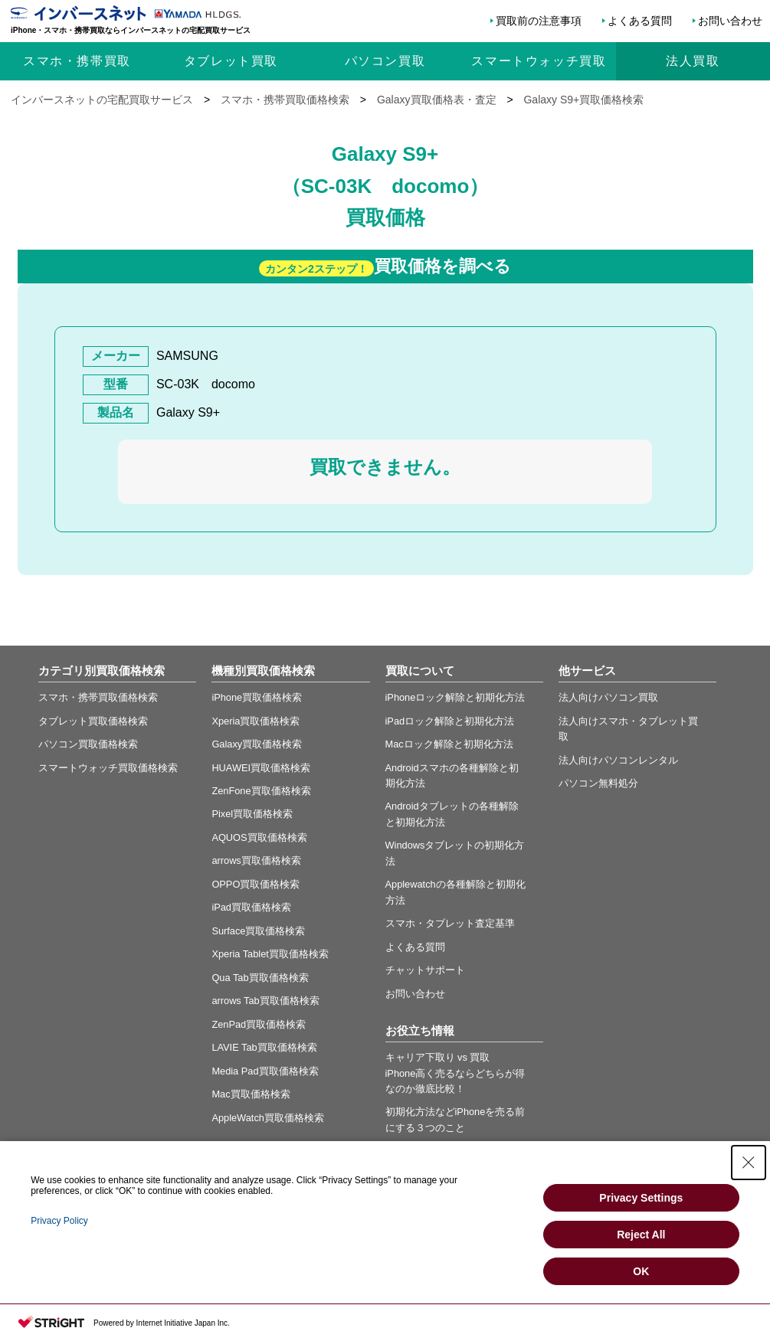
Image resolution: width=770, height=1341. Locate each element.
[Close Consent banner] (748, 1162)
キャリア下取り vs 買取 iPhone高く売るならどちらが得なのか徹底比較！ (455, 1073)
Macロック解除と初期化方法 (449, 744)
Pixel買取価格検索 (252, 813)
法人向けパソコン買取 (608, 697)
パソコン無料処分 (598, 783)
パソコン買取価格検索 (88, 744)
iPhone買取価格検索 (256, 697)
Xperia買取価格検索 (255, 721)
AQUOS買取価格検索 (258, 837)
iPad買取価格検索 (251, 907)
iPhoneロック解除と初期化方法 (455, 697)
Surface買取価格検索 (258, 931)
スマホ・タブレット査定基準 (450, 923)
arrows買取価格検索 (255, 860)
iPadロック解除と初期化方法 (450, 721)
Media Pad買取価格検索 (264, 1071)
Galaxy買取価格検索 (256, 744)
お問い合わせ (730, 21)
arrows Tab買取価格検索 (265, 1000)
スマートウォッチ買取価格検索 (108, 768)
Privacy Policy (59, 1220)
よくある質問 (640, 21)
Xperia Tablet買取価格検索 (269, 954)
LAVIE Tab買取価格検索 (263, 1047)
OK (641, 1271)
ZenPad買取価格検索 (258, 1024)
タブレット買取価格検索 (93, 721)
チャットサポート (425, 970)
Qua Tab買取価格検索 (259, 977)
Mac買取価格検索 (250, 1094)
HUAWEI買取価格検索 (260, 768)
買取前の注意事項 (539, 21)
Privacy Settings (641, 1198)
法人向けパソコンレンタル (618, 760)
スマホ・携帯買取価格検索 (98, 697)
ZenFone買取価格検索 (260, 790)
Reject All (641, 1234)
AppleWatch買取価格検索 (267, 1117)
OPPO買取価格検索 (255, 884)
